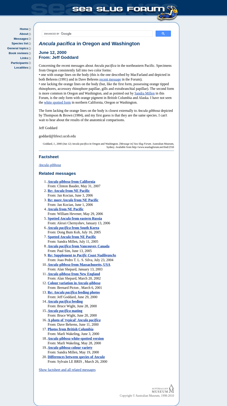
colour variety (70, 347)
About (24, 33)
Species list (20, 43)
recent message (110, 79)
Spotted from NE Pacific (72, 237)
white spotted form (57, 102)
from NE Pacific (66, 209)
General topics (17, 48)
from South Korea (73, 228)
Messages (21, 38)
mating (65, 311)
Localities (21, 67)
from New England (74, 274)
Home (24, 29)
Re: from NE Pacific (69, 191)
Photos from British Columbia (70, 329)
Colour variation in (74, 283)
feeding (65, 301)
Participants (19, 63)
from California (71, 181)
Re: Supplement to (82, 255)
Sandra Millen (145, 93)
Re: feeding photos (74, 292)
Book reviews (18, 53)
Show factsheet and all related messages (67, 370)
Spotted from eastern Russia (75, 218)
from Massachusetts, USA (79, 264)
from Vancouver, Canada (79, 246)
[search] (96, 34)
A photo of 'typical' (74, 320)
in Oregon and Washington (89, 43)
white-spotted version (76, 338)
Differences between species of (76, 357)
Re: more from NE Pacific (73, 200)
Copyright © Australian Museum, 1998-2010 (147, 395)
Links (24, 58)
